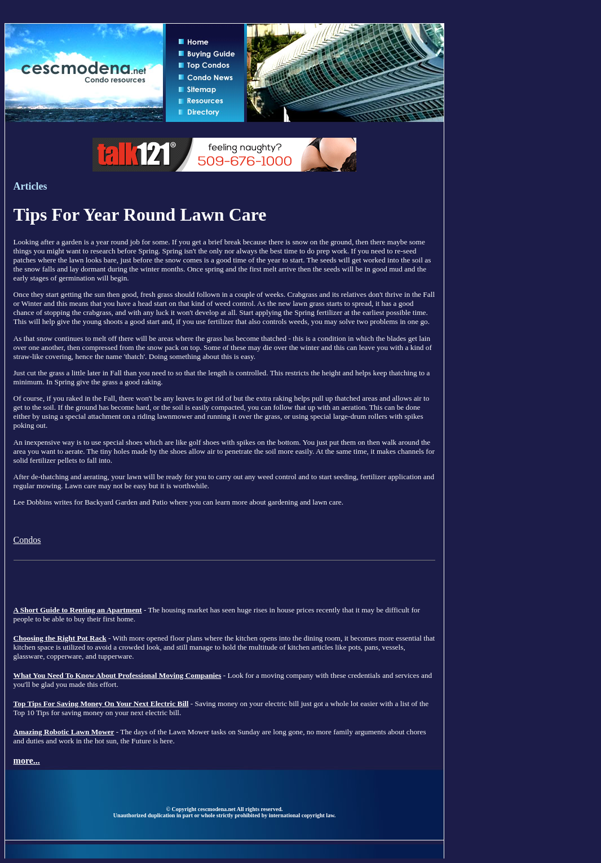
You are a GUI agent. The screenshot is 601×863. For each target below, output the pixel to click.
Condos (27, 540)
